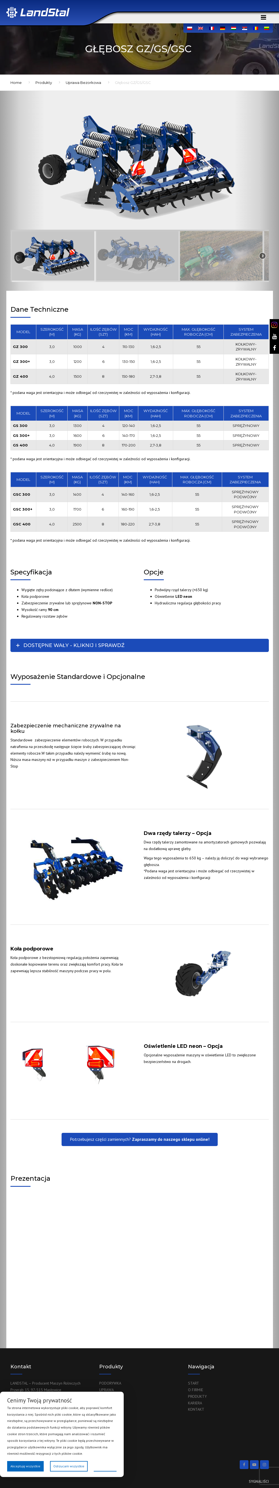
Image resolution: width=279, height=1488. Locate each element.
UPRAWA (106, 1389)
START (193, 1383)
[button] (53, 256)
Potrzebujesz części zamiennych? (139, 1139)
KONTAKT (196, 1409)
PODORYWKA (110, 1383)
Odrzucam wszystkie (68, 1466)
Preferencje (105, 1466)
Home (16, 82)
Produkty (43, 82)
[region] (139, 191)
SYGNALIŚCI (259, 1481)
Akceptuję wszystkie (25, 1466)
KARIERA (195, 1403)
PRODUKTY (197, 1396)
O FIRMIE (195, 1389)
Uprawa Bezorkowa (83, 82)
